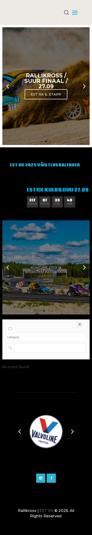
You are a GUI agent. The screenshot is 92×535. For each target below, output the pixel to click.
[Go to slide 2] (22, 467)
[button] (41, 141)
